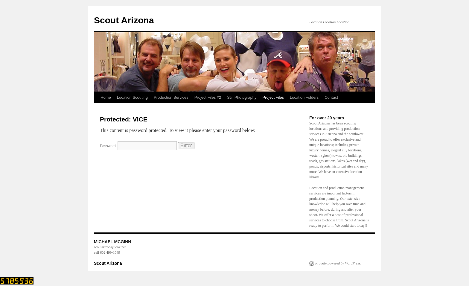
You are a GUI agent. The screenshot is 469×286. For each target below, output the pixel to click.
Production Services (171, 97)
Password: (138, 146)
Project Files (273, 97)
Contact (331, 97)
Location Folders (304, 97)
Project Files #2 (207, 97)
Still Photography (241, 97)
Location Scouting (132, 97)
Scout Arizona (124, 20)
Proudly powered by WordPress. (338, 263)
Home (105, 97)
